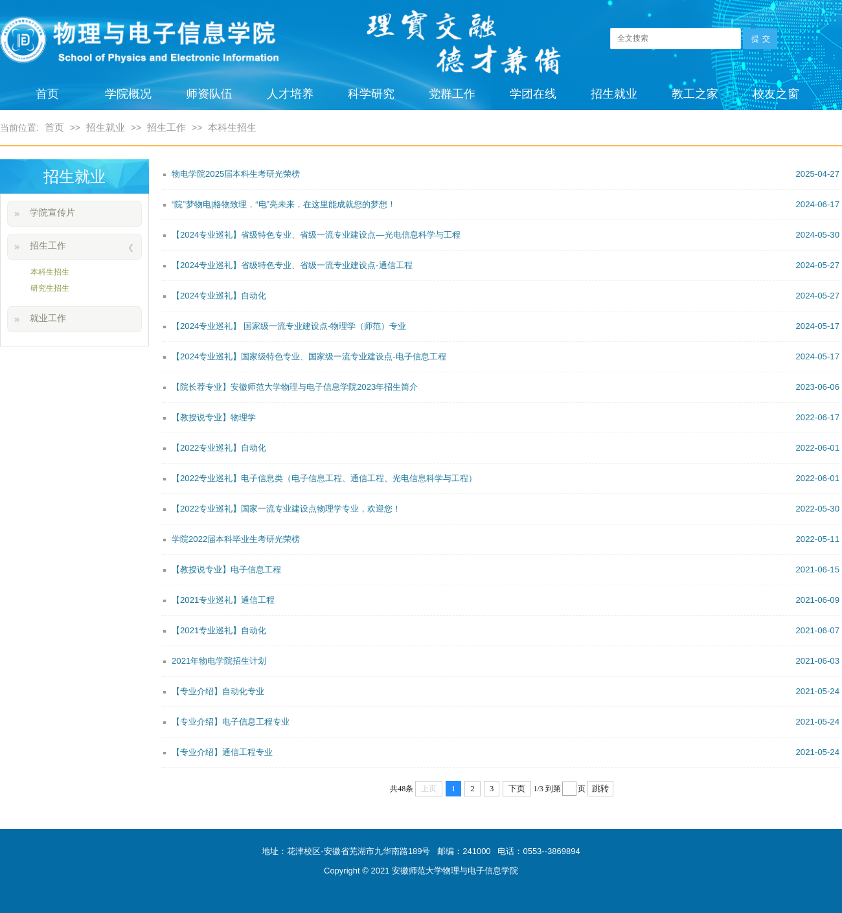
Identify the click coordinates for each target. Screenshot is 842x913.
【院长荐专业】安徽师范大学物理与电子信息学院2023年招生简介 (505, 387)
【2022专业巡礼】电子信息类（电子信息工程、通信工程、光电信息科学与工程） (505, 478)
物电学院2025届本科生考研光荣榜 (505, 174)
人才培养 (290, 93)
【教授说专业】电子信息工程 (505, 570)
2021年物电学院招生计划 (505, 661)
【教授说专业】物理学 (505, 418)
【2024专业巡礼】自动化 (505, 296)
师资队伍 (209, 93)
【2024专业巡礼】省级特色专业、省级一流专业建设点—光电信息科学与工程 (505, 235)
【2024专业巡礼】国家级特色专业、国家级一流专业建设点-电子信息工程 (505, 357)
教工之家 (695, 93)
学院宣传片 (52, 212)
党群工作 (452, 93)
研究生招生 (49, 288)
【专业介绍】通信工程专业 (505, 752)
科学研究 (371, 93)
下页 (516, 788)
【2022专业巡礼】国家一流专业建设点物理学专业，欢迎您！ (505, 509)
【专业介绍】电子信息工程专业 (505, 722)
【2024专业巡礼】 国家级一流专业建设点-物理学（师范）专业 (505, 326)
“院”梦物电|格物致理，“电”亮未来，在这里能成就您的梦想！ (505, 205)
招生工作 (166, 127)
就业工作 (48, 318)
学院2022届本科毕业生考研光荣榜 (505, 539)
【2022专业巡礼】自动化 (505, 448)
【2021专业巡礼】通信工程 (505, 600)
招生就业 (614, 93)
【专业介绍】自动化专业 (505, 691)
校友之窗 (776, 93)
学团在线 (533, 93)
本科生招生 (232, 127)
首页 (47, 93)
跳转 (600, 788)
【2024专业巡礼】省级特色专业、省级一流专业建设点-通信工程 (505, 265)
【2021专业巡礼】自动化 (505, 631)
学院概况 (128, 93)
